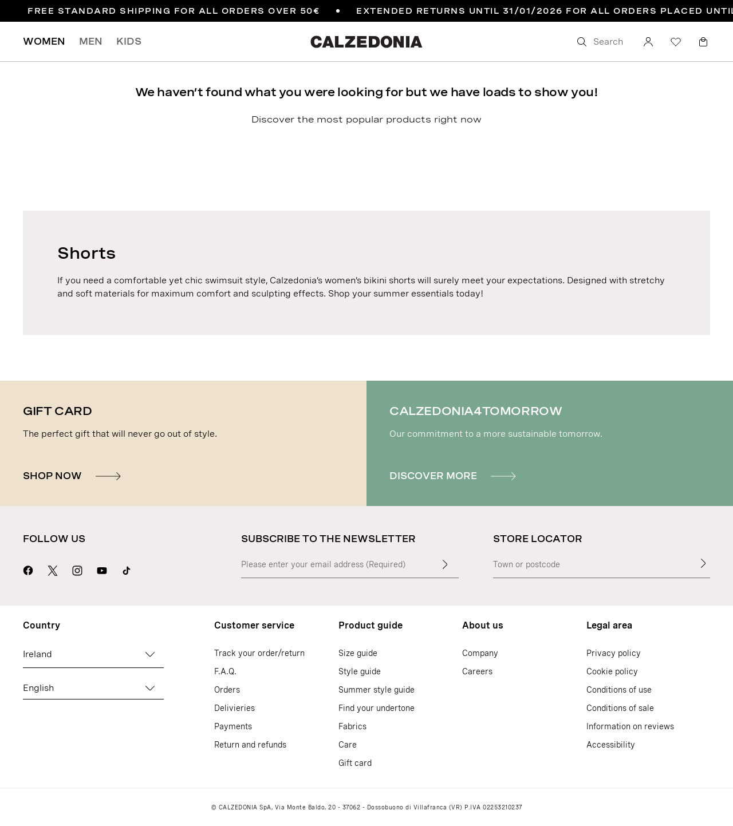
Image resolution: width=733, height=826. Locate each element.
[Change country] (150, 654)
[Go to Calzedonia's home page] (366, 41)
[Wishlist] (676, 42)
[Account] (648, 42)
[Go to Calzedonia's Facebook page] (28, 569)
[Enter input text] (445, 564)
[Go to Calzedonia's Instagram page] (77, 569)
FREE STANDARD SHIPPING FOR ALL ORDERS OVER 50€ (173, 10)
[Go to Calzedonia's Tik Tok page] (126, 569)
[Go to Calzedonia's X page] (53, 569)
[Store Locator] (703, 563)
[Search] (601, 42)
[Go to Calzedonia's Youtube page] (102, 569)
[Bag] (703, 42)
